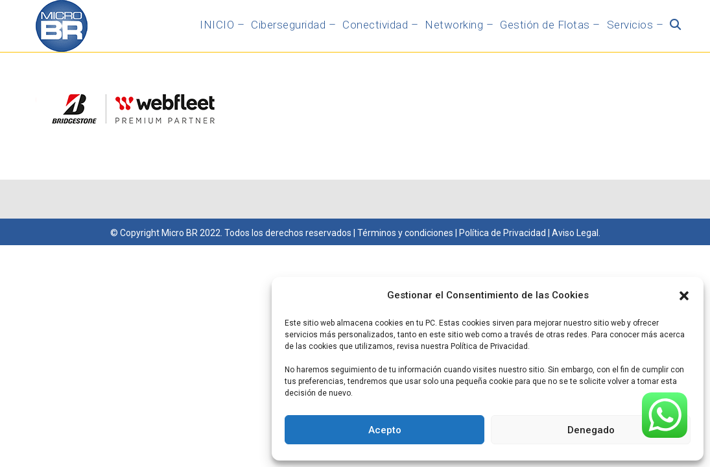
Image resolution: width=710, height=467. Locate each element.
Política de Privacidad (501, 233)
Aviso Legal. (576, 233)
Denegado (591, 430)
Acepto (384, 430)
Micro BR (179, 233)
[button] (684, 295)
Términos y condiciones (405, 233)
